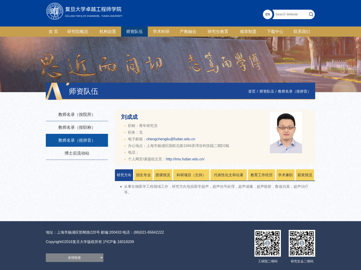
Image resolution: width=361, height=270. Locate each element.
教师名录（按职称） (77, 127)
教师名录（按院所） (77, 114)
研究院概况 (77, 31)
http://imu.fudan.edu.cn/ (185, 159)
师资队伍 (134, 31)
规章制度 (248, 31)
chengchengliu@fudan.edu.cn (170, 139)
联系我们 (302, 31)
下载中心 (275, 31)
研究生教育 (218, 31)
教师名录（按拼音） (294, 91)
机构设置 (107, 31)
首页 (252, 91)
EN (267, 14)
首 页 (53, 31)
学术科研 (161, 31)
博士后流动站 (76, 153)
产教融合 (188, 31)
